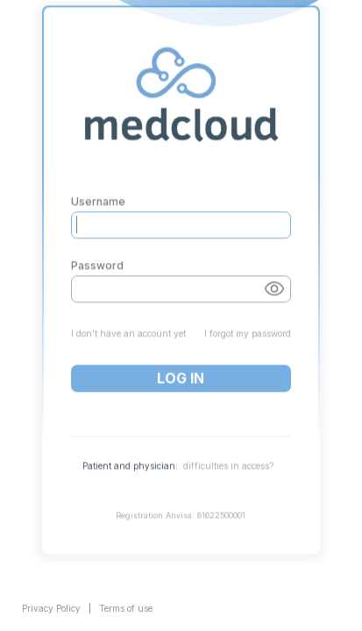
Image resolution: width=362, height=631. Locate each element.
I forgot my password (247, 314)
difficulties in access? (228, 446)
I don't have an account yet (128, 314)
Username (98, 182)
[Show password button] (274, 269)
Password (97, 246)
